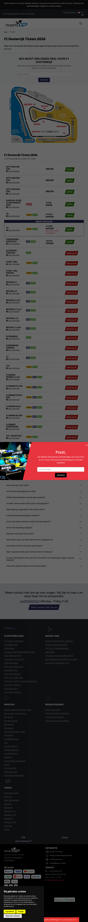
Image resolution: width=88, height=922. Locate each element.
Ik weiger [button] (21, 911)
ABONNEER (61, 475)
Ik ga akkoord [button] (10, 911)
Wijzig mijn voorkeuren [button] (13, 916)
